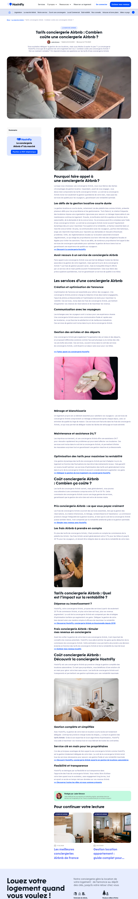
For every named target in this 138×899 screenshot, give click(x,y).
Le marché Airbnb (30, 12)
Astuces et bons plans (110, 12)
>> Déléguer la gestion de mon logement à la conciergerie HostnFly (82, 473)
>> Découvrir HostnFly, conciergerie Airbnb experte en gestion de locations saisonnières (91, 760)
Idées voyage (125, 12)
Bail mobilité (85, 12)
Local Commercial (73, 12)
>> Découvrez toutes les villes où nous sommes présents (78, 782)
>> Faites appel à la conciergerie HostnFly (71, 352)
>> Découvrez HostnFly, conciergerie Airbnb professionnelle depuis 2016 (84, 623)
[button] (52, 4)
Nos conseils (96, 12)
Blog (8, 20)
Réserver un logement (82, 4)
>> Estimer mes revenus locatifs (67, 649)
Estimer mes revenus (120, 4)
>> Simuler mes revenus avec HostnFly (70, 522)
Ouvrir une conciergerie (57, 12)
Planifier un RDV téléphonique (24, 152)
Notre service (42, 12)
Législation (18, 12)
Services (41, 4)
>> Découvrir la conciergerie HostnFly (70, 249)
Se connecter (101, 4)
